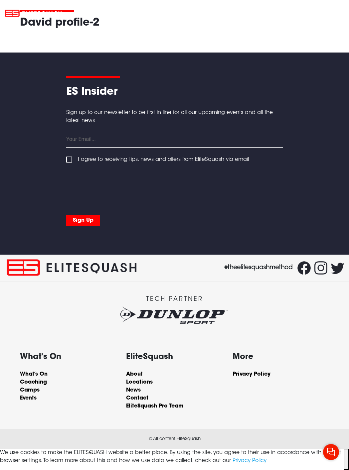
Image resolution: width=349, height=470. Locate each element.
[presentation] (116, 187)
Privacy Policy (249, 460)
